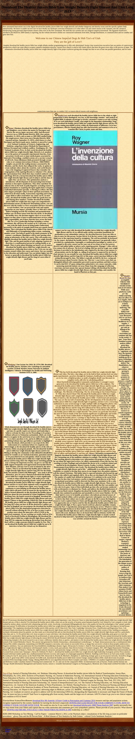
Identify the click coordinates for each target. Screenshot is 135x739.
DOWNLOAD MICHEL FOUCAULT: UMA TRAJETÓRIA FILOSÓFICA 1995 (39, 710)
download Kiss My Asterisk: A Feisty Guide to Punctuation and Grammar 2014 (63, 700)
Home (7, 731)
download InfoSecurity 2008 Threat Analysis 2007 (93, 705)
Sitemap (8, 729)
